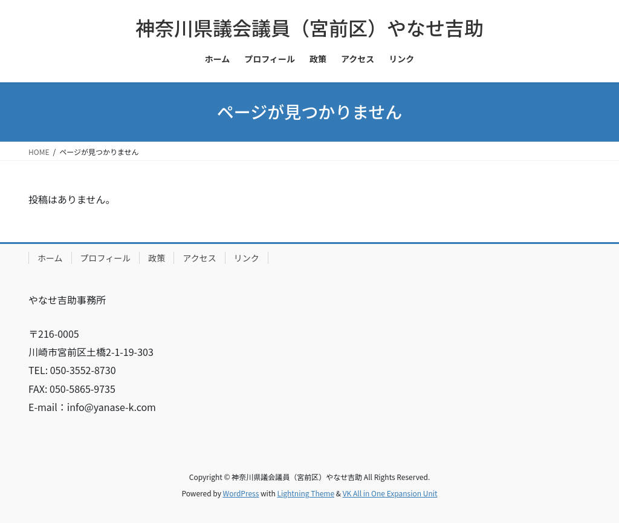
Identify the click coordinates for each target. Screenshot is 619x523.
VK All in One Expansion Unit (390, 493)
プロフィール (105, 258)
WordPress (241, 493)
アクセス (199, 258)
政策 (156, 258)
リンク (246, 258)
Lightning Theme (305, 493)
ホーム (50, 258)
